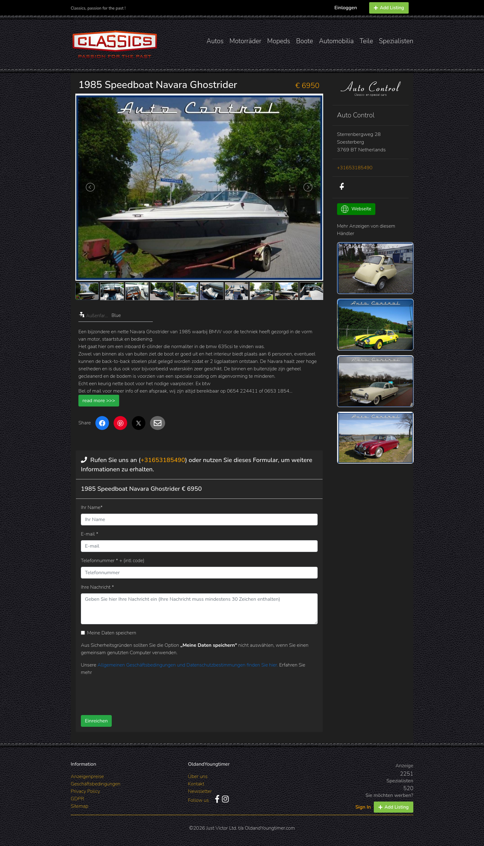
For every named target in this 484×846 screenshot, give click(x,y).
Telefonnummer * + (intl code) (112, 560)
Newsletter (200, 791)
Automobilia (336, 41)
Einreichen (96, 721)
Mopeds (278, 41)
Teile (366, 41)
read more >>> (98, 400)
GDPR (77, 798)
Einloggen (345, 7)
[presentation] (189, 693)
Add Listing (389, 8)
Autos (215, 41)
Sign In (363, 807)
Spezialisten (396, 41)
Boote (304, 41)
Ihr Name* (91, 507)
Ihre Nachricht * (97, 587)
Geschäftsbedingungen (95, 784)
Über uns (197, 776)
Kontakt (196, 784)
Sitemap (79, 806)
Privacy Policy (85, 791)
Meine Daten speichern (111, 632)
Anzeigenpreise (87, 776)
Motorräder (245, 41)
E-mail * (89, 534)
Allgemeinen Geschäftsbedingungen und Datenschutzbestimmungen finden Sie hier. (188, 665)
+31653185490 (163, 460)
